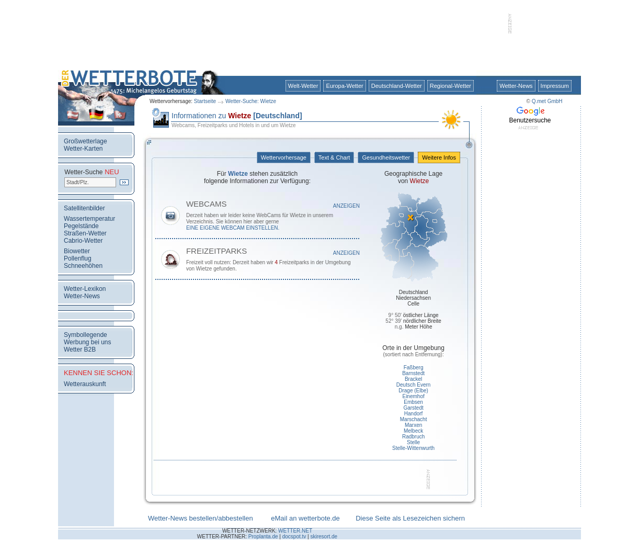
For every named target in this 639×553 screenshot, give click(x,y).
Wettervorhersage (283, 157)
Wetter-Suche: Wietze (250, 101)
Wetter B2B (80, 349)
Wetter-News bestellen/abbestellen (200, 518)
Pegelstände (81, 226)
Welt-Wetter (303, 86)
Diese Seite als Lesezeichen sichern (410, 518)
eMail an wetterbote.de (305, 518)
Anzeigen (346, 206)
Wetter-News (515, 86)
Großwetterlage (85, 141)
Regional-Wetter (450, 86)
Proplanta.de (263, 536)
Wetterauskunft (85, 384)
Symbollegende (85, 334)
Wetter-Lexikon (85, 288)
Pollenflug (78, 258)
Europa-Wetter (344, 86)
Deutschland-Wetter (396, 86)
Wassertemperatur (89, 218)
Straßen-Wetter (85, 233)
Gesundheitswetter (386, 157)
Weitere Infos (439, 157)
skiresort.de (323, 536)
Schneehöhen (83, 265)
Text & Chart (334, 157)
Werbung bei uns (87, 342)
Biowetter (77, 251)
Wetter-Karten (83, 148)
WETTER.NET (295, 531)
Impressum (555, 86)
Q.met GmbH (547, 101)
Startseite (205, 101)
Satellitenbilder (84, 208)
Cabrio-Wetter (83, 240)
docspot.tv (294, 536)
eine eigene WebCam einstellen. (232, 228)
